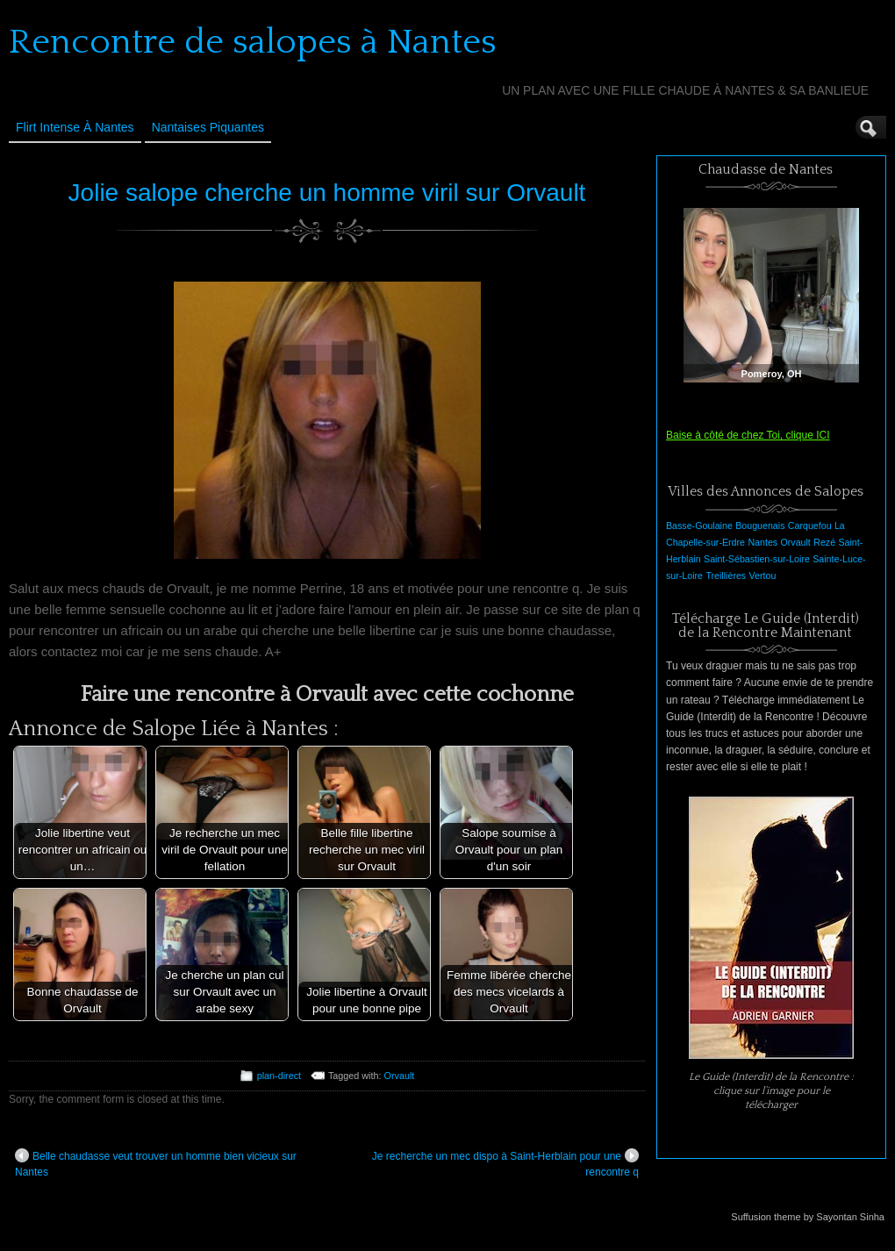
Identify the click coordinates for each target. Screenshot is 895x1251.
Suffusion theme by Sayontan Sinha (807, 1217)
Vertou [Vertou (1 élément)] (763, 575)
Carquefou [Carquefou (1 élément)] (810, 525)
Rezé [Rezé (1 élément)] (824, 542)
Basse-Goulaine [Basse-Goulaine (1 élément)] (699, 525)
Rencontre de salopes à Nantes (253, 42)
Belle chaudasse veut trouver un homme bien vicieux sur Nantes (156, 1163)
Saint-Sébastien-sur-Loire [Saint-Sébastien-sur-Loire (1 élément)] (757, 559)
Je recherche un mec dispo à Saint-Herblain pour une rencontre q (505, 1163)
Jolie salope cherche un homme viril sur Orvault (327, 192)
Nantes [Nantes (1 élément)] (762, 542)
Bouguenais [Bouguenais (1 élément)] (759, 525)
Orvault (399, 1075)
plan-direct (279, 1075)
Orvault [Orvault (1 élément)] (795, 542)
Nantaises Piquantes (208, 127)
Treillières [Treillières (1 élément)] (725, 575)
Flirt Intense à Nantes (75, 127)
